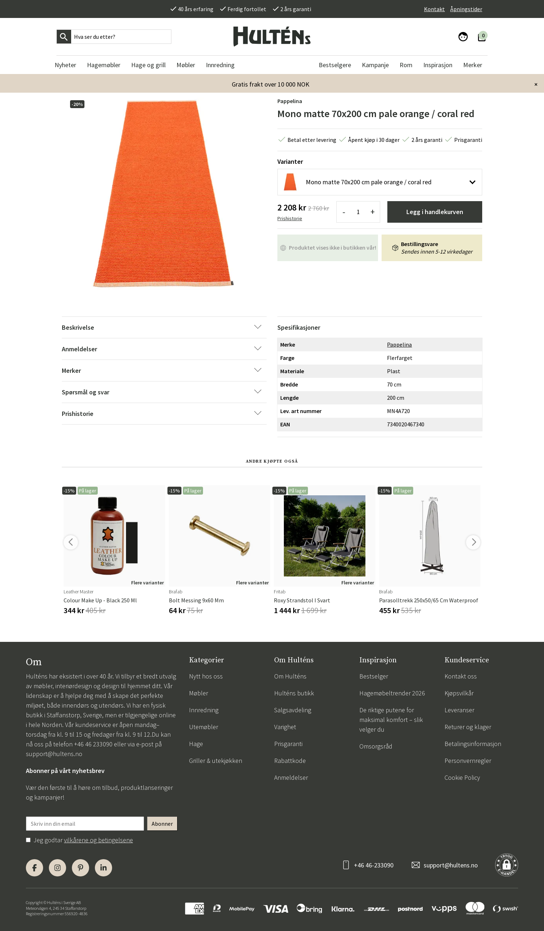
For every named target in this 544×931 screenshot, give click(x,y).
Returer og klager (467, 727)
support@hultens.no (54, 754)
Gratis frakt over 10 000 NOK (270, 84)
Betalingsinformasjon (472, 744)
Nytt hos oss (206, 676)
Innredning (203, 710)
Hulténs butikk (294, 693)
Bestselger (373, 676)
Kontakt (434, 9)
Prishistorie (289, 218)
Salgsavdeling (292, 710)
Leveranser (459, 710)
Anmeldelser (291, 777)
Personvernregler (467, 760)
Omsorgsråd (375, 746)
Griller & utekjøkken (215, 760)
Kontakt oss (460, 676)
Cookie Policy (462, 777)
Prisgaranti (288, 744)
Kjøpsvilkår (459, 693)
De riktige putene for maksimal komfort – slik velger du (391, 719)
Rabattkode (290, 760)
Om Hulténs (290, 676)
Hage (196, 744)
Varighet (285, 727)
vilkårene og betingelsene (98, 840)
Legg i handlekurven (434, 212)
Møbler (198, 693)
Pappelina (289, 101)
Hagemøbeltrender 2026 (392, 693)
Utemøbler (203, 727)
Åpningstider (466, 9)
